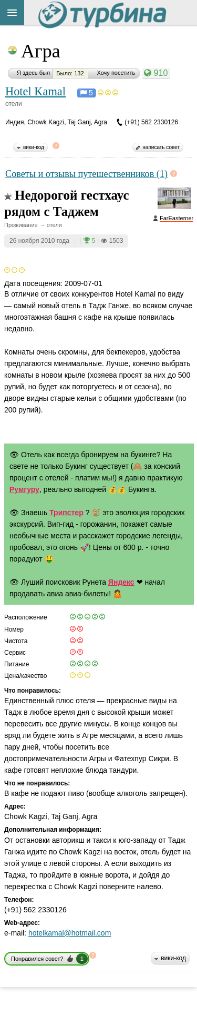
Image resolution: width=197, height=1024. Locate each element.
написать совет (161, 147)
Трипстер (66, 512)
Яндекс (121, 582)
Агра (40, 51)
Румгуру (24, 489)
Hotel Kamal (35, 91)
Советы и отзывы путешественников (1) (86, 174)
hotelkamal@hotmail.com (69, 933)
